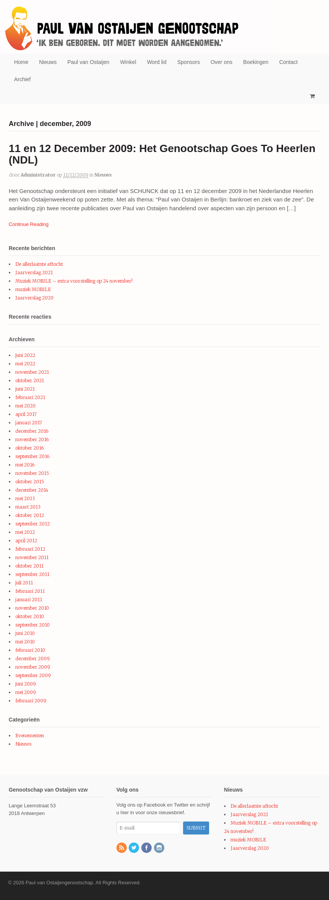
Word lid (157, 62)
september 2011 (32, 574)
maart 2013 (28, 507)
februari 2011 (30, 591)
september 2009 (33, 675)
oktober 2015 (29, 481)
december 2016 (31, 431)
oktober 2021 (29, 380)
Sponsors (188, 62)
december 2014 (31, 490)
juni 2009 (25, 684)
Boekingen (255, 62)
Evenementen (29, 735)
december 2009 (32, 658)
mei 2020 (25, 406)
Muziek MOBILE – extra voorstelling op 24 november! (74, 281)
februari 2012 (30, 549)
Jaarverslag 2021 (34, 272)
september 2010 (32, 625)
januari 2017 (28, 422)
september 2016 (32, 456)
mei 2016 (24, 465)
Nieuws (48, 62)
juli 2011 (24, 583)
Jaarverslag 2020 (34, 298)
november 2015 (32, 473)
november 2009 (32, 667)
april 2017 (26, 414)
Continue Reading (29, 224)
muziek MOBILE (33, 289)
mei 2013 (25, 498)
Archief (22, 79)
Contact (288, 62)
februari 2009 (30, 701)
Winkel (128, 62)
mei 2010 (25, 642)
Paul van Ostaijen (88, 62)
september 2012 (32, 524)
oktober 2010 (29, 616)
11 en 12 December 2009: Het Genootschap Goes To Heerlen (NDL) (162, 154)
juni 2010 (25, 633)
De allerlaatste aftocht (39, 264)
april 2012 (26, 540)
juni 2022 (25, 355)
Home (21, 62)
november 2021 (32, 372)
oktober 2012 (29, 515)
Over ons (221, 62)
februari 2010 (30, 650)
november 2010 (32, 608)
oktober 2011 (29, 566)
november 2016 (32, 439)
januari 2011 (28, 599)
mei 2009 (25, 692)
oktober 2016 (29, 448)
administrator (38, 175)
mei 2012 (25, 532)
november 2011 (32, 557)
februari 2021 (30, 397)
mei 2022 (25, 364)
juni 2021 (25, 389)
